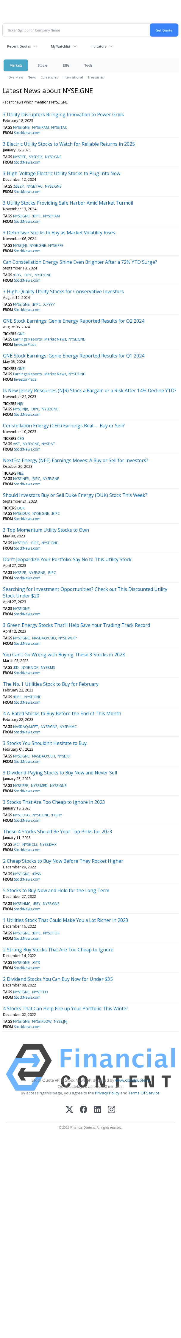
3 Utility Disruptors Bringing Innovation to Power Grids (63, 114)
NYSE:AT (48, 443)
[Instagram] (111, 1110)
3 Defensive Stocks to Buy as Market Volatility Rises (59, 232)
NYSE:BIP (20, 542)
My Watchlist (60, 46)
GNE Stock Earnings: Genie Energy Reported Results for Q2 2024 (73, 321)
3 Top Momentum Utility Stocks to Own (46, 530)
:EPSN (36, 873)
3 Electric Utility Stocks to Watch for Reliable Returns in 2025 (69, 144)
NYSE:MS (48, 667)
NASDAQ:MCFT (25, 726)
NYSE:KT (64, 756)
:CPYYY (49, 304)
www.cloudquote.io (132, 1080)
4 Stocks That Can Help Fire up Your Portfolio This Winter (65, 1008)
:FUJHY (56, 815)
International (73, 77)
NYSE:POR (51, 933)
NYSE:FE (19, 156)
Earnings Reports (27, 339)
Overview (15, 77)
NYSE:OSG (21, 815)
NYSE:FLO (40, 992)
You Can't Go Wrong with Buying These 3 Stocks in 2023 (64, 654)
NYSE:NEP (21, 478)
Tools (88, 65)
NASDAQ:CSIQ (44, 638)
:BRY (36, 903)
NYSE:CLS (30, 844)
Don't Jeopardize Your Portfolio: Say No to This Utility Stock (67, 559)
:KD (16, 667)
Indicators (98, 46)
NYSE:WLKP (67, 638)
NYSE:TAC (59, 127)
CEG (20, 438)
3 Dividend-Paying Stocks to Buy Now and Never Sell (60, 772)
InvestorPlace (25, 344)
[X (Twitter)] (69, 1110)
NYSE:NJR (20, 409)
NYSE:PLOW (42, 1021)
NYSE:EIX (36, 156)
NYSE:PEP (20, 785)
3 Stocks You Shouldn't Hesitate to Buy (45, 743)
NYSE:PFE (55, 245)
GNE (20, 333)
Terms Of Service (144, 1093)
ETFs (66, 65)
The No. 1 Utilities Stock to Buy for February (51, 684)
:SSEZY (18, 186)
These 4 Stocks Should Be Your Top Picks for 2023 (57, 831)
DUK (21, 508)
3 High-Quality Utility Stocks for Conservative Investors (63, 291)
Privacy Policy (107, 1093)
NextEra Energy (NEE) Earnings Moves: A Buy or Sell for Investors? (75, 460)
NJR (20, 403)
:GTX (36, 962)
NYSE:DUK (21, 513)
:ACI (16, 844)
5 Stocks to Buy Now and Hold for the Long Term (56, 890)
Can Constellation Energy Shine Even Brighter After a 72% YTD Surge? (80, 262)
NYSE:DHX (48, 844)
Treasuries (96, 77)
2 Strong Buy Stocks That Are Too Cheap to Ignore (58, 949)
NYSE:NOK (29, 667)
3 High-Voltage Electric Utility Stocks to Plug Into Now (61, 173)
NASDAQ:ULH (43, 756)
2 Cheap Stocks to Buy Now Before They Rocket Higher (63, 861)
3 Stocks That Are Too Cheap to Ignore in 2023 (54, 802)
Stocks (42, 65)
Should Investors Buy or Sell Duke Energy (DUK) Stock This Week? (75, 495)
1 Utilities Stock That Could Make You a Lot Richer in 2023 (65, 920)
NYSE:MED (39, 785)
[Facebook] (83, 1110)
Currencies (49, 77)
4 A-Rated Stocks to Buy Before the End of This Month (62, 713)
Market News (55, 339)
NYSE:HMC (68, 726)
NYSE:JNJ (20, 245)
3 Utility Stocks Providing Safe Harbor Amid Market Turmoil (68, 203)
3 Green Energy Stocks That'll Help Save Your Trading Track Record (76, 625)
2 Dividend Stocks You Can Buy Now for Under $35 (58, 979)
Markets (16, 65)
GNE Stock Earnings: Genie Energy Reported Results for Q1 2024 (73, 355)
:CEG (17, 274)
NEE (20, 473)
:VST (16, 443)
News (32, 77)
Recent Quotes (19, 46)
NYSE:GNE (21, 127)
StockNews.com (27, 132)
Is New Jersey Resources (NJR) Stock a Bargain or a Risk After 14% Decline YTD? (90, 390)
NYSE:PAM (40, 127)
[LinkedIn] (97, 1110)
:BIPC (36, 216)
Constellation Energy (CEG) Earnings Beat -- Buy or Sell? (64, 425)
